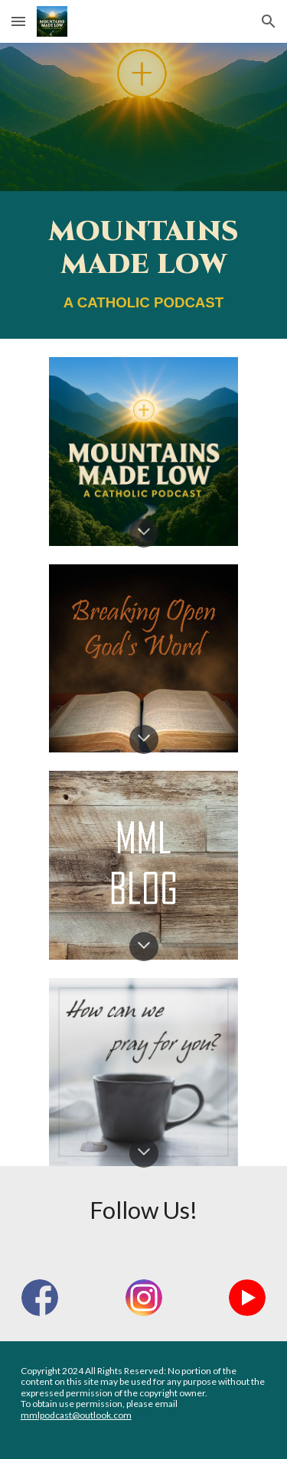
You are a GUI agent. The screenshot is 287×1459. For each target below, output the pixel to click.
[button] (18, 21)
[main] (144, 265)
